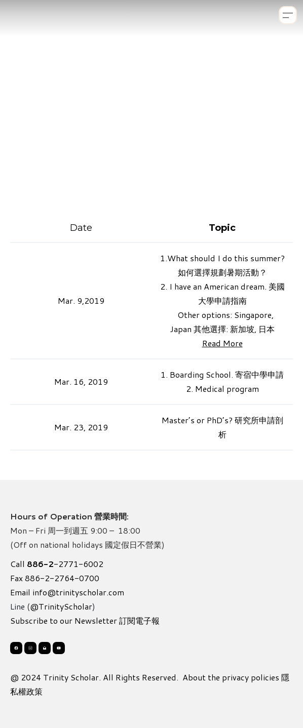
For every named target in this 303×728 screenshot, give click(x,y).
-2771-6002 (65, 564)
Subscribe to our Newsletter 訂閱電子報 (85, 620)
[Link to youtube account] (59, 648)
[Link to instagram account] (30, 648)
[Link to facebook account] (16, 648)
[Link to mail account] (45, 648)
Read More (222, 343)
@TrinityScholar (61, 606)
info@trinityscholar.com (78, 592)
